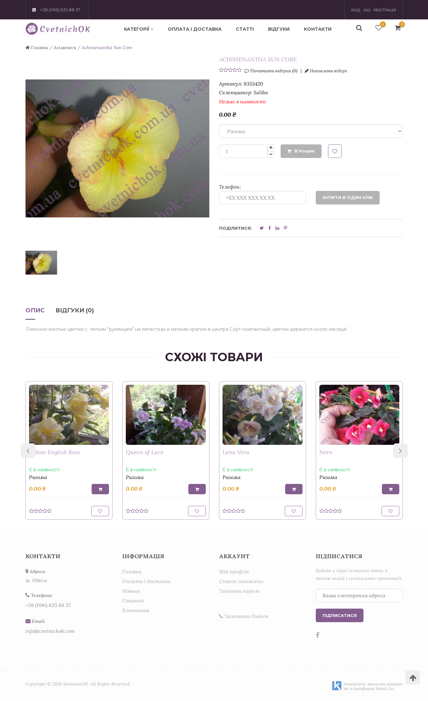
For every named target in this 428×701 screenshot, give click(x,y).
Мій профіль (234, 571)
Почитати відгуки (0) (270, 71)
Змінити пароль (239, 591)
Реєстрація (384, 10)
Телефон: (230, 186)
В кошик (301, 150)
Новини (131, 591)
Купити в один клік (348, 197)
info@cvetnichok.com (50, 631)
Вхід (355, 10)
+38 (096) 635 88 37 (48, 605)
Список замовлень (241, 581)
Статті (245, 29)
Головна (132, 571)
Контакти (318, 29)
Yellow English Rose (54, 452)
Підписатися (340, 615)
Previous (28, 450)
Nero (325, 452)
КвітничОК (75, 684)
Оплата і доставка (195, 29)
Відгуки (279, 29)
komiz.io (384, 688)
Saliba (261, 92)
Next (400, 450)
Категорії (139, 29)
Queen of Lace (145, 452)
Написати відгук (326, 71)
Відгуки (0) (74, 311)
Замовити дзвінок (244, 616)
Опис (35, 311)
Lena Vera (236, 452)
